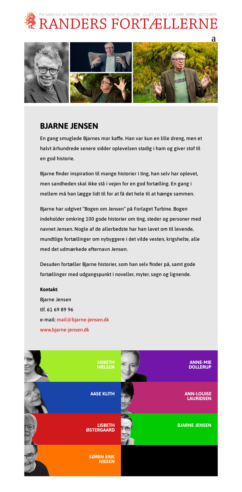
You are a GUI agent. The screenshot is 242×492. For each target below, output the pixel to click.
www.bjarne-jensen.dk (64, 329)
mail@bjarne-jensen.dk (83, 319)
